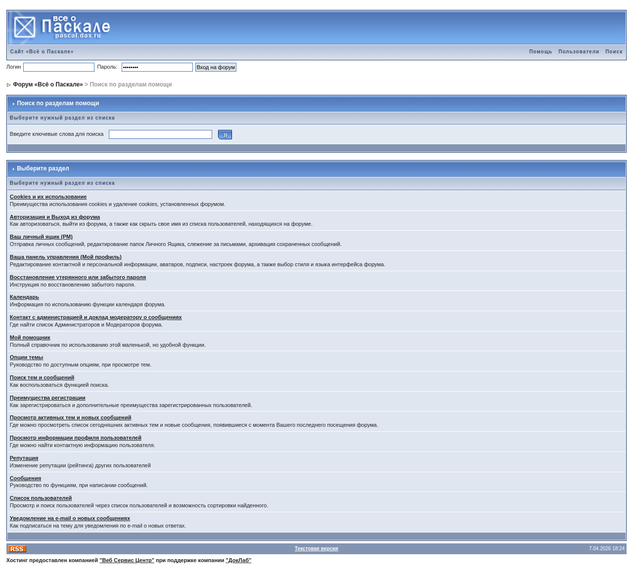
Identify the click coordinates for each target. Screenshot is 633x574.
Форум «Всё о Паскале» (48, 84)
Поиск (614, 51)
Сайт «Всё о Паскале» (42, 51)
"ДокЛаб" (239, 560)
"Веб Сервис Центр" (126, 560)
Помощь (540, 51)
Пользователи (578, 51)
